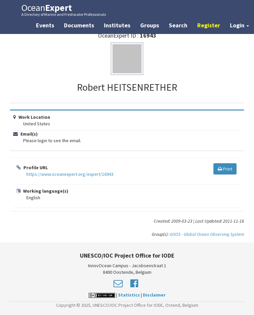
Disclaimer (154, 295)
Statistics (129, 295)
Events (45, 25)
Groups (149, 25)
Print (225, 169)
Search (178, 25)
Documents (79, 25)
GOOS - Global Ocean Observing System (207, 234)
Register (208, 25)
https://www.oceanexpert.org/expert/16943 (69, 174)
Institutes (117, 25)
